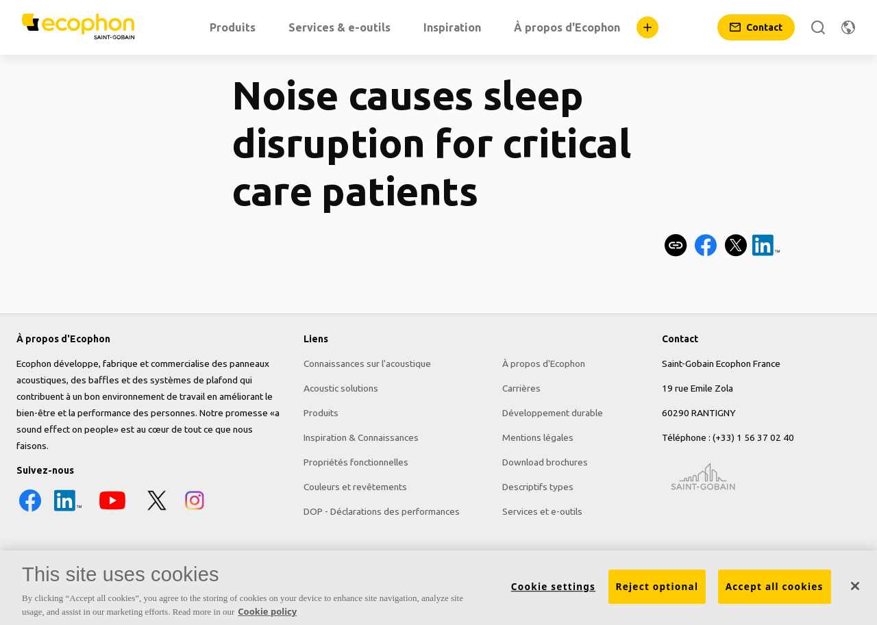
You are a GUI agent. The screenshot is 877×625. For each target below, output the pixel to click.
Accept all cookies (775, 591)
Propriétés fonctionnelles (356, 462)
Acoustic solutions (341, 388)
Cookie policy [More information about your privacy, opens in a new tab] (267, 615)
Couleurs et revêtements (355, 486)
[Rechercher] (818, 27)
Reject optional (657, 591)
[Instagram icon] (194, 510)
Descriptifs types (537, 486)
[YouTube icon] (112, 510)
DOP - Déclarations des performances (382, 511)
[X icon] (157, 510)
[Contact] (756, 27)
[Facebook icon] (30, 510)
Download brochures (545, 462)
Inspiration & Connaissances (361, 437)
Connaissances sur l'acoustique (367, 363)
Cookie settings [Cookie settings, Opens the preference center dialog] (553, 591)
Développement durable (552, 412)
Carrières (521, 388)
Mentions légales (537, 437)
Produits (321, 412)
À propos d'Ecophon (543, 363)
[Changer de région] (848, 27)
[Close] (855, 591)
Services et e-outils (542, 511)
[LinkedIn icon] (68, 510)
